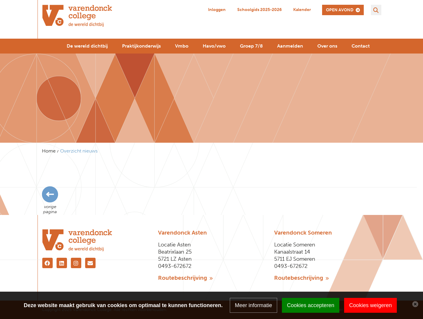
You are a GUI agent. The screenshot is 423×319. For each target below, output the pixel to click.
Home (49, 151)
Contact (361, 46)
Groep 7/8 (251, 46)
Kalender (302, 9)
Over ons (327, 46)
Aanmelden (290, 46)
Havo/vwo (214, 46)
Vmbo (181, 46)
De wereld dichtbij (87, 46)
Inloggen (217, 9)
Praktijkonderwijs (141, 46)
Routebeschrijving (185, 277)
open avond (343, 9)
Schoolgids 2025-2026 (259, 9)
